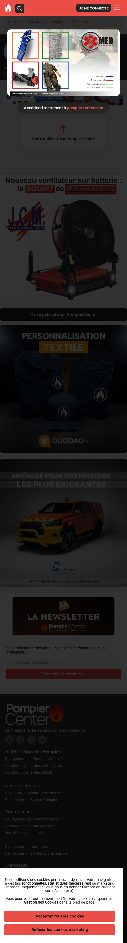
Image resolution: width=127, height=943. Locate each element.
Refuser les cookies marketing (59, 929)
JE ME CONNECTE (93, 8)
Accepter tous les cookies (60, 916)
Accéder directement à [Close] (63, 107)
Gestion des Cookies (41, 902)
